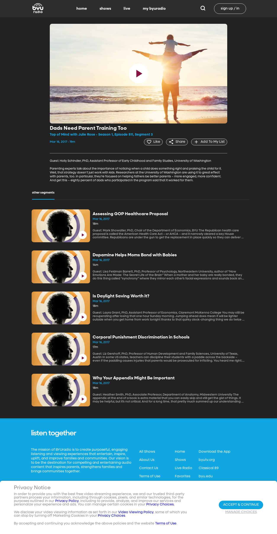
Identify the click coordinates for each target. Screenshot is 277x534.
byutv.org (207, 460)
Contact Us (148, 468)
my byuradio (154, 9)
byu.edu (206, 476)
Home (180, 451)
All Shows (147, 451)
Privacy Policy (67, 501)
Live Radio (183, 468)
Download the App (214, 451)
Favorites (182, 476)
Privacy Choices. (160, 504)
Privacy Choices (111, 516)
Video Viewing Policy (135, 512)
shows (105, 9)
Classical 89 (209, 468)
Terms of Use (149, 476)
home (81, 9)
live (127, 9)
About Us (146, 460)
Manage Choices (241, 512)
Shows (180, 460)
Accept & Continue (241, 505)
